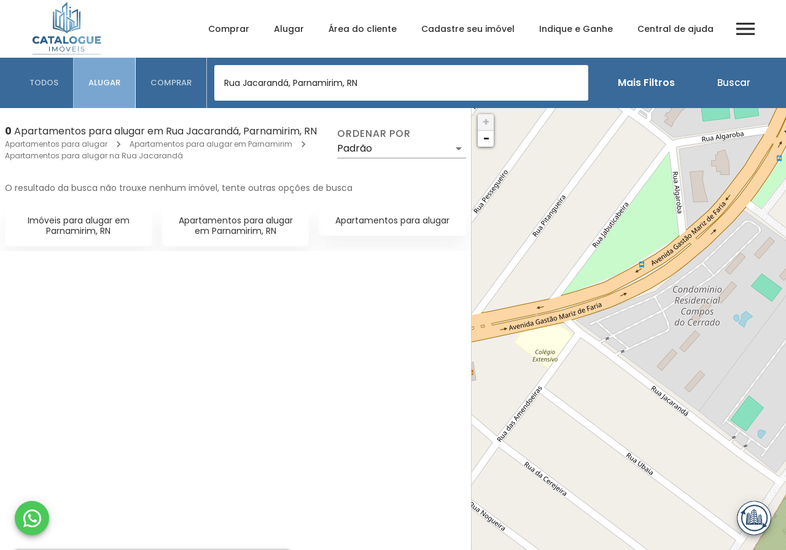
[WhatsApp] (32, 518)
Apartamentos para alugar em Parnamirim (211, 144)
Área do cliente (363, 29)
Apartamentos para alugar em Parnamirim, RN (236, 225)
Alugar (289, 29)
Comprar (228, 29)
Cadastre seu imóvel (468, 29)
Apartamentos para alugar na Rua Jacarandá (94, 155)
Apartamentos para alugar (56, 144)
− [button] (486, 138)
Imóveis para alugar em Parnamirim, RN (79, 225)
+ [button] (486, 122)
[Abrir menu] (745, 28)
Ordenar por (374, 134)
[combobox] (401, 83)
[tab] (44, 83)
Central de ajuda (675, 29)
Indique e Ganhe (576, 29)
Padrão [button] (354, 148)
